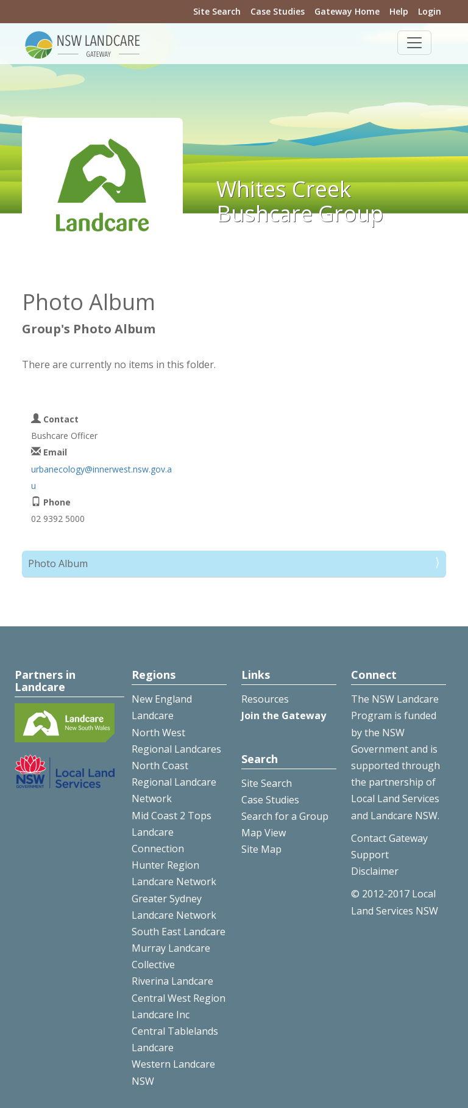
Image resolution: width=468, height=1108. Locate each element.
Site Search (217, 11)
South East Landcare (178, 931)
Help (398, 11)
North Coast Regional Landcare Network (174, 782)
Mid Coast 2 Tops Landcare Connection (171, 832)
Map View (263, 832)
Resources (265, 699)
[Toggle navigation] (414, 43)
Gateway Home (347, 11)
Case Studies (277, 11)
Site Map (261, 849)
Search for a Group (284, 816)
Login (429, 11)
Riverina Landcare (172, 981)
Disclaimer (375, 871)
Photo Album (58, 563)
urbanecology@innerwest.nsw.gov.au (101, 477)
